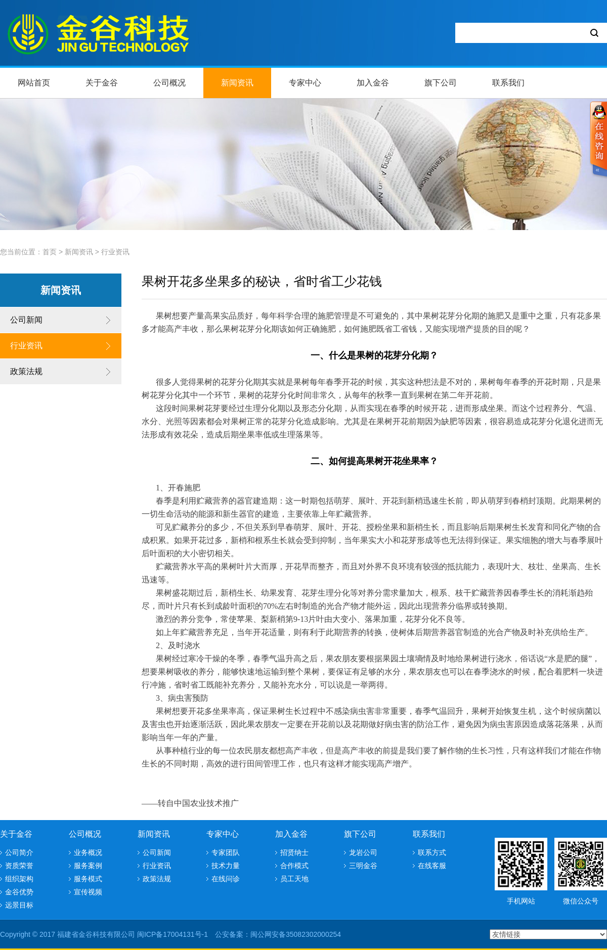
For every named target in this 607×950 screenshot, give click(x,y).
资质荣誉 (19, 866)
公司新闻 (26, 319)
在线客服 (432, 866)
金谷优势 (19, 892)
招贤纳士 (294, 852)
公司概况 (169, 82)
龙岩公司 (363, 852)
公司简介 (19, 852)
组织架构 (19, 879)
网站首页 (34, 82)
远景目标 (19, 905)
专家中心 (305, 82)
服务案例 (88, 866)
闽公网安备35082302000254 (295, 934)
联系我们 (508, 82)
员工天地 (294, 879)
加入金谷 (373, 82)
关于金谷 (101, 82)
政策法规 (26, 371)
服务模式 (88, 879)
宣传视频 (88, 892)
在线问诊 (225, 879)
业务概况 (88, 852)
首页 (49, 252)
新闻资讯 (237, 82)
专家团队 (225, 852)
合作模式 (294, 866)
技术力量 (225, 866)
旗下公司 (440, 82)
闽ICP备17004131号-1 (172, 934)
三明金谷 (363, 866)
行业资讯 (115, 252)
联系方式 (432, 852)
